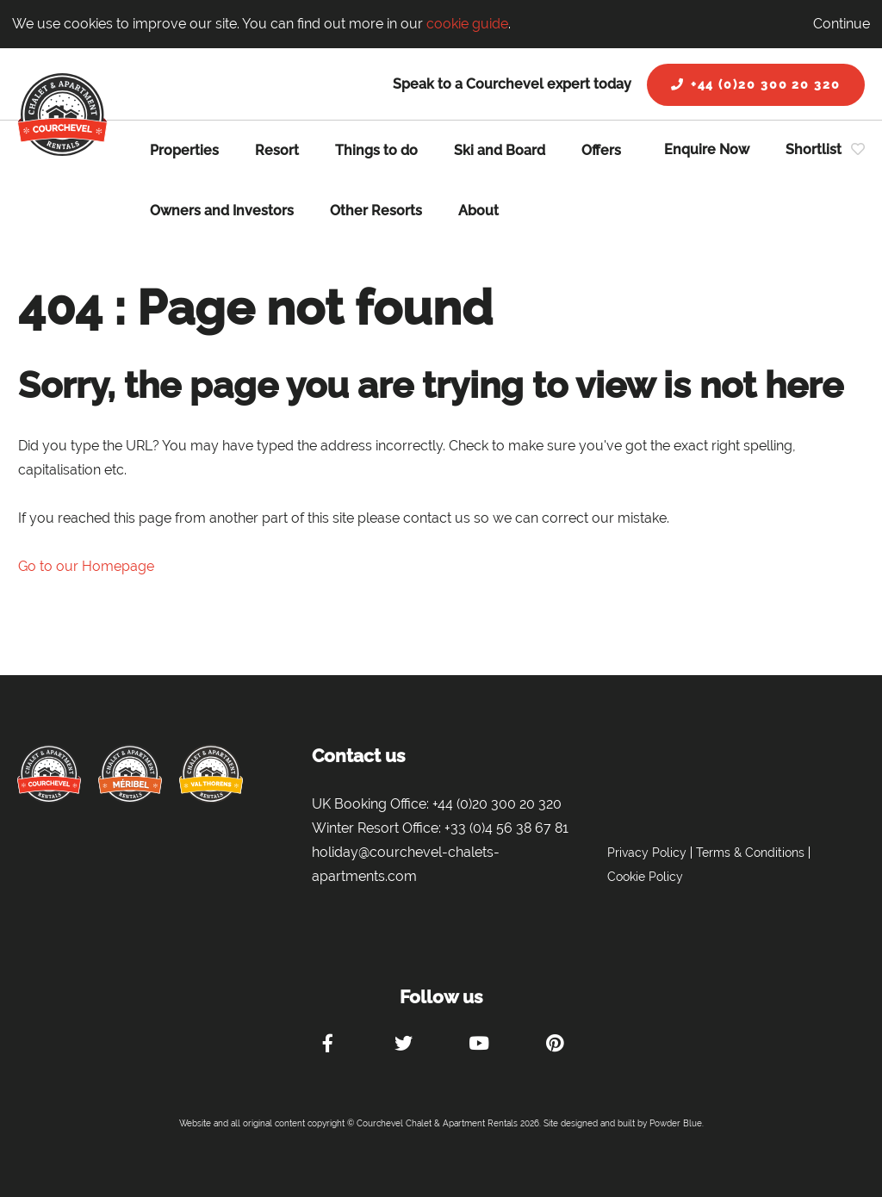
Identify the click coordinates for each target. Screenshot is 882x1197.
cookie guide (467, 24)
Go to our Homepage (86, 566)
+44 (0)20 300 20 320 (756, 84)
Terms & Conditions (750, 852)
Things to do (376, 150)
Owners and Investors (222, 210)
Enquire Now (706, 149)
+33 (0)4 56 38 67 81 (506, 828)
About (478, 210)
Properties (184, 150)
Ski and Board (499, 150)
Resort (277, 150)
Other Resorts (376, 210)
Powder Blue (675, 1123)
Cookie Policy (645, 877)
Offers (601, 150)
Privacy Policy (646, 852)
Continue (841, 24)
